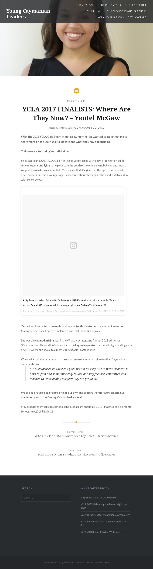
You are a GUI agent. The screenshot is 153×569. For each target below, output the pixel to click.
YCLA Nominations (111, 17)
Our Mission (84, 5)
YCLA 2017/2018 (77, 101)
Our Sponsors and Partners (126, 11)
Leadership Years (109, 5)
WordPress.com (101, 562)
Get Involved (137, 17)
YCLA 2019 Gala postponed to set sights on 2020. (104, 506)
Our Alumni (94, 11)
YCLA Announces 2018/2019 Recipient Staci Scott (104, 523)
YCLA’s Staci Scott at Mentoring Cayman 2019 (105, 514)
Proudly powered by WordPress (59, 562)
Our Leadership (136, 5)
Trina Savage (68, 127)
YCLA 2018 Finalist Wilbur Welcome (100, 531)
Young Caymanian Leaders (28, 14)
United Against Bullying (51, 311)
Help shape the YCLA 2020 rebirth (98, 497)
